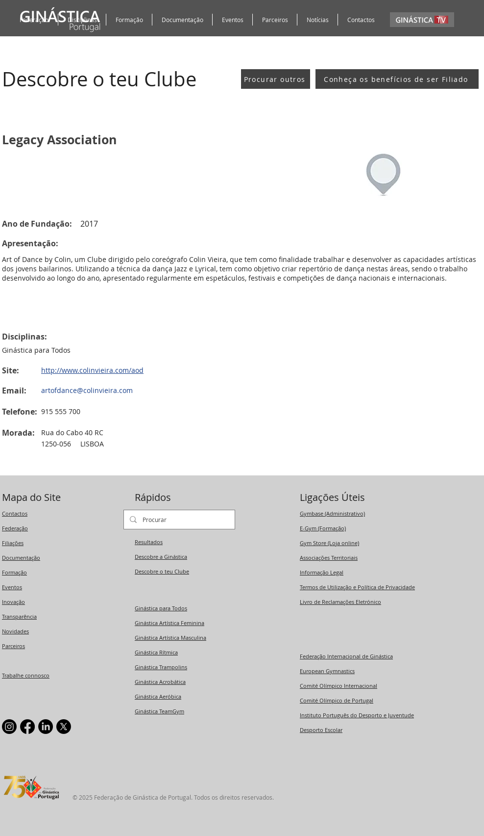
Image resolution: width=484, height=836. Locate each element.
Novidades (15, 631)
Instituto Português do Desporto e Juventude (357, 715)
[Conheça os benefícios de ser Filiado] (397, 79)
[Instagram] (9, 726)
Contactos (14, 513)
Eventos (12, 587)
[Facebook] (27, 726)
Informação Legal (321, 572)
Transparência (19, 616)
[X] (63, 726)
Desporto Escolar (321, 729)
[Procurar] (178, 519)
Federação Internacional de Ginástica (346, 656)
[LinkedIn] (45, 726)
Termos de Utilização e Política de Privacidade (357, 587)
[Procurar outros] (275, 79)
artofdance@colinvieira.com (87, 390)
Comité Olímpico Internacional (338, 685)
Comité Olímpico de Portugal (336, 700)
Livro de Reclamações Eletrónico (340, 601)
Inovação (13, 601)
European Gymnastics (327, 671)
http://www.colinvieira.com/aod (92, 370)
